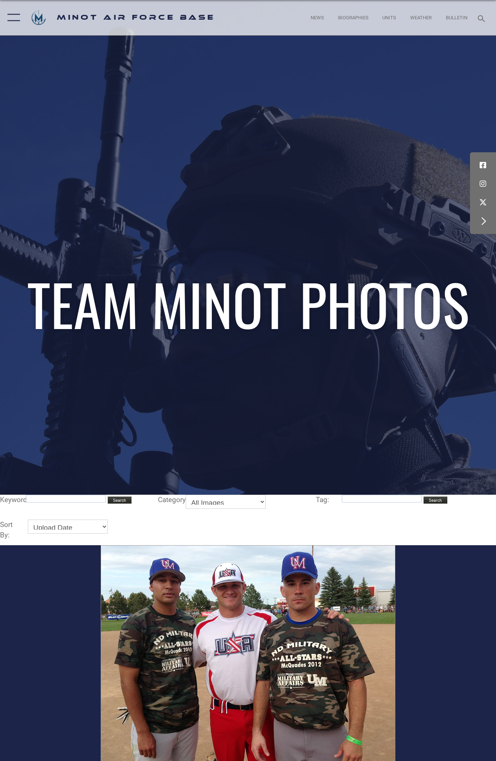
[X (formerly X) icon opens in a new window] (483, 202)
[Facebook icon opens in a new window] (483, 165)
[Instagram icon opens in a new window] (483, 184)
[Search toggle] (482, 18)
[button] (12, 17)
